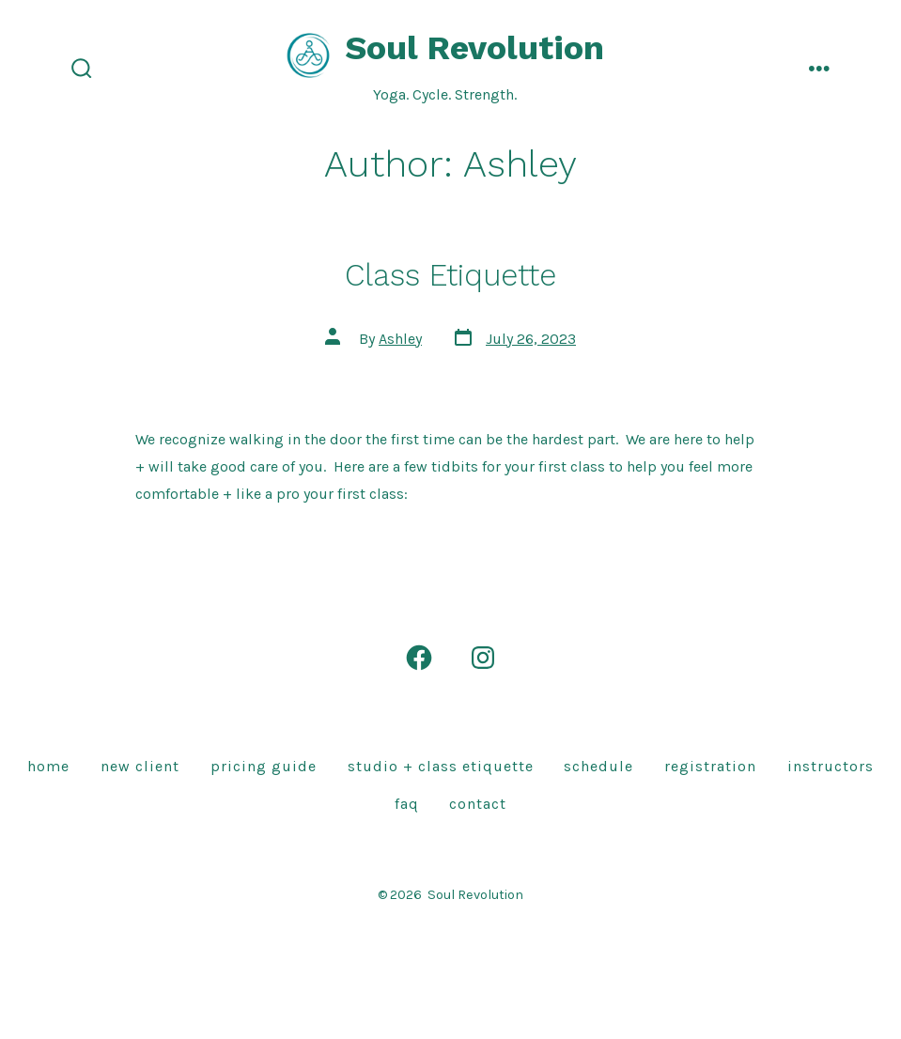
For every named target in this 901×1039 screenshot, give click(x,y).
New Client (140, 766)
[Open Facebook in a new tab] (419, 658)
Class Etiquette (450, 275)
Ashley (400, 339)
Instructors (830, 766)
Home (48, 766)
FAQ (407, 804)
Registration (710, 766)
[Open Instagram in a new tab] (483, 658)
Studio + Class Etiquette (441, 766)
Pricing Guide (263, 766)
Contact (477, 804)
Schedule (598, 766)
